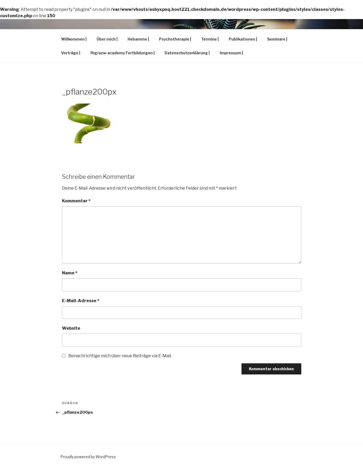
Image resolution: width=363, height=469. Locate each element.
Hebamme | (138, 39)
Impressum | (231, 53)
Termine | (210, 39)
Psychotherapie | (175, 39)
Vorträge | (70, 53)
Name (69, 272)
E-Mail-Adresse (80, 300)
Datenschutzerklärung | (187, 53)
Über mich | (107, 39)
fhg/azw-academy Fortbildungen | (122, 53)
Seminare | (277, 39)
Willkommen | (74, 39)
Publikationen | (243, 39)
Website (71, 328)
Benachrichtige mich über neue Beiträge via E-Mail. (120, 355)
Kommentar (76, 200)
